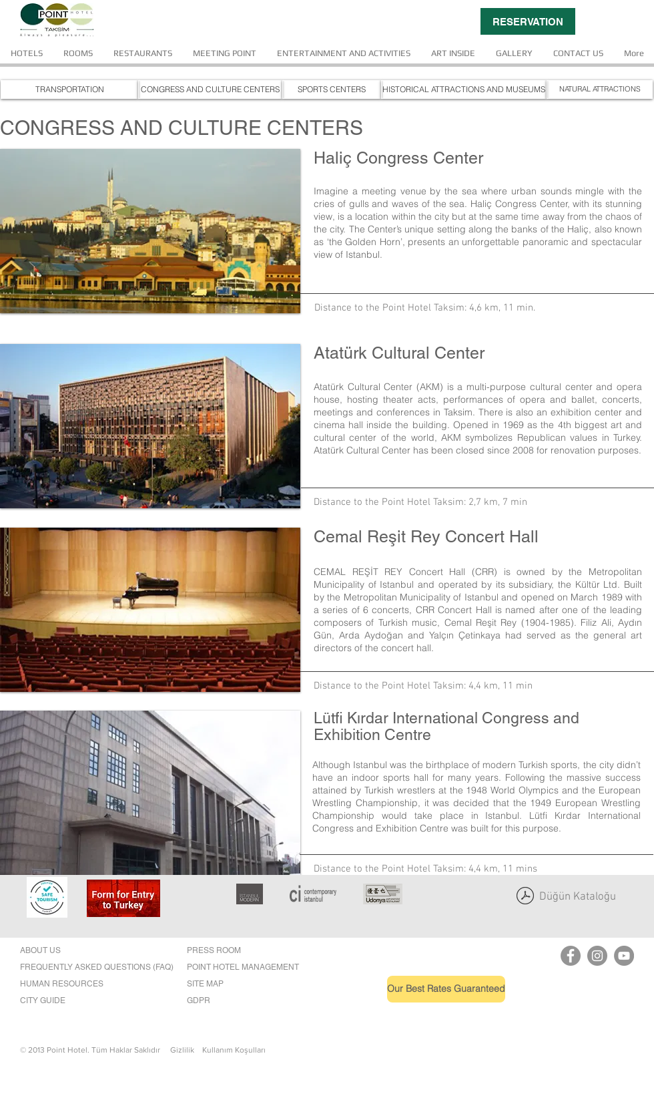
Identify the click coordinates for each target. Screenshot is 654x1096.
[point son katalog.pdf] (525, 897)
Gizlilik (186, 1050)
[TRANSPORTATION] (69, 89)
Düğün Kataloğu (577, 897)
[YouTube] (624, 956)
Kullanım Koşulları (234, 1050)
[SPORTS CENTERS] (331, 89)
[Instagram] (597, 956)
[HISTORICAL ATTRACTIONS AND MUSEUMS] (464, 89)
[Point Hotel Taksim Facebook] (571, 956)
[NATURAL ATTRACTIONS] (600, 89)
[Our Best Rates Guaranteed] (446, 989)
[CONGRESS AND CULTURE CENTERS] (210, 89)
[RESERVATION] (527, 21)
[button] (150, 231)
